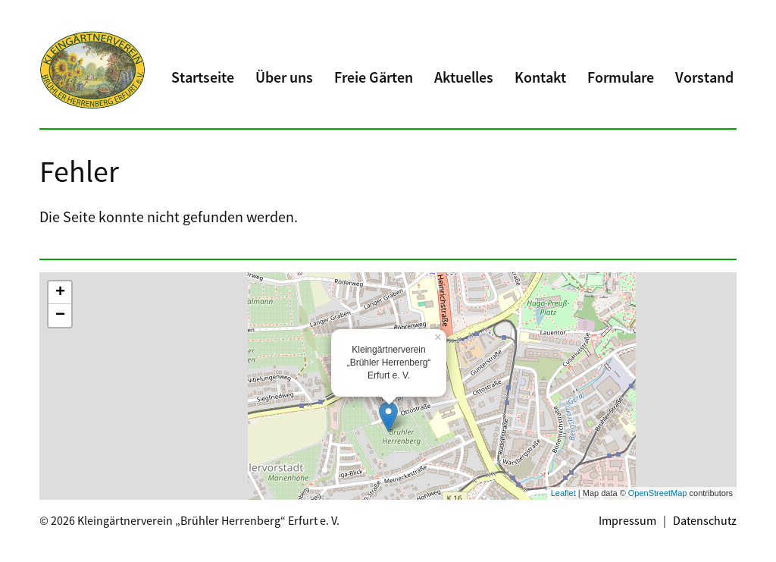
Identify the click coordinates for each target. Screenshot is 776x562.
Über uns (284, 77)
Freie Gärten (373, 77)
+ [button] (60, 292)
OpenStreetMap (657, 493)
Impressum (627, 520)
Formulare (620, 77)
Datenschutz (705, 520)
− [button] (60, 315)
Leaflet (563, 493)
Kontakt (540, 77)
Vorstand (704, 77)
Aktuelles (463, 77)
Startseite (202, 77)
